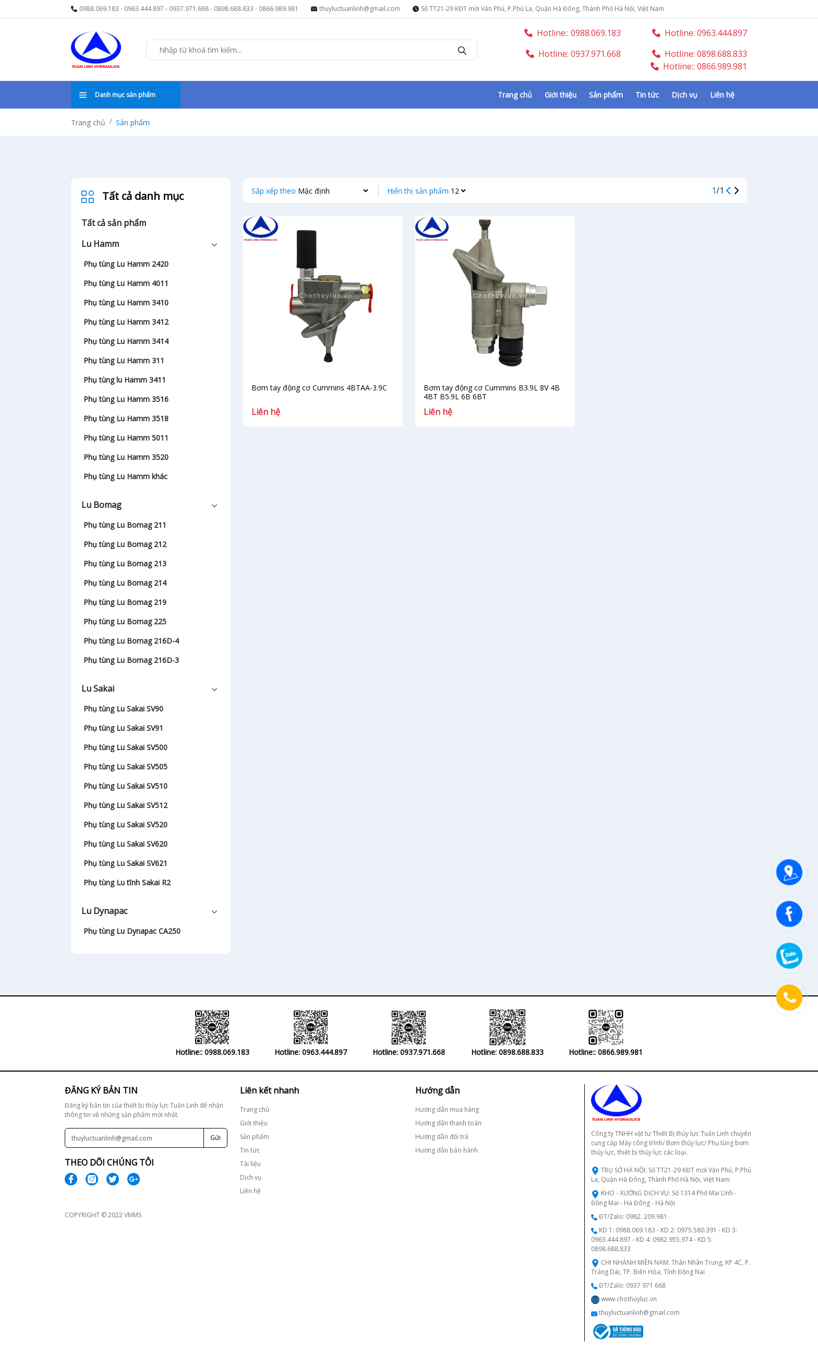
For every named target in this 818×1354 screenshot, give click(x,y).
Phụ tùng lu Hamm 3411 (124, 380)
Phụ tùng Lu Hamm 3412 (126, 322)
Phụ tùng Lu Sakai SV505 (125, 766)
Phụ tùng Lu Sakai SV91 (123, 728)
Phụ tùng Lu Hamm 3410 (126, 302)
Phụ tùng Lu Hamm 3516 (126, 399)
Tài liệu (250, 1163)
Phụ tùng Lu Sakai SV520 (125, 824)
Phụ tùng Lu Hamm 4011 (126, 283)
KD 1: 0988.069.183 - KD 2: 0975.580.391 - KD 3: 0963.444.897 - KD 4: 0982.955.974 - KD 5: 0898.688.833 (664, 1239)
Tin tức (647, 95)
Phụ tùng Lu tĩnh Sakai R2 (127, 882)
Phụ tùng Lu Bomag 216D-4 (131, 641)
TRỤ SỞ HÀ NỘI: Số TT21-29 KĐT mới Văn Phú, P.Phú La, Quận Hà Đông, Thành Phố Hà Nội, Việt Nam (671, 1175)
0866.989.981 (278, 8)
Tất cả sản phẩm (113, 223)
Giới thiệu (560, 95)
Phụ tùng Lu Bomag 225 (124, 621)
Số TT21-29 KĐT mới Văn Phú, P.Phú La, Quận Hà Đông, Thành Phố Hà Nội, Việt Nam (542, 8)
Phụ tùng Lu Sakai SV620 (125, 844)
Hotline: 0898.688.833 (699, 54)
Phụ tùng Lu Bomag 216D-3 (131, 660)
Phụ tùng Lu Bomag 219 (124, 602)
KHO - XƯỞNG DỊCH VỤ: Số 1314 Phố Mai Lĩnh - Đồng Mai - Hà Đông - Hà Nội (664, 1198)
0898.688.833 (234, 8)
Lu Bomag (101, 504)
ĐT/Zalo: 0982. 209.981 (633, 1216)
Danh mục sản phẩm (117, 94)
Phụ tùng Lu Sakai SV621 (125, 863)
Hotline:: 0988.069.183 (572, 33)
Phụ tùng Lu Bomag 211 (124, 525)
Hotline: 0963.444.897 (699, 33)
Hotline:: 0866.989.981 (699, 66)
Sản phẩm (606, 95)
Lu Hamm (100, 244)
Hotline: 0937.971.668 (573, 54)
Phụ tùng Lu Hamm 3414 (126, 341)
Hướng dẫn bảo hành (446, 1150)
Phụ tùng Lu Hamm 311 (123, 360)
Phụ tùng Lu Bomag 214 (124, 583)
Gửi (215, 1137)
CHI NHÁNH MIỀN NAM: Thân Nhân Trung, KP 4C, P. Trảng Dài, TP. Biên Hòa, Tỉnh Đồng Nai (670, 1267)
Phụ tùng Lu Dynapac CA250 (132, 931)
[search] (462, 49)
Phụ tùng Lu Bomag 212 (124, 544)
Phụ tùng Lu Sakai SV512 (125, 805)
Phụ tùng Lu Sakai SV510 (125, 786)
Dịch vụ (684, 95)
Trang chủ (515, 95)
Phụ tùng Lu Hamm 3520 (126, 457)
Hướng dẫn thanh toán (448, 1123)
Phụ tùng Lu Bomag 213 (124, 563)
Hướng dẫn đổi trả (441, 1136)
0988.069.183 (99, 8)
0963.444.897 (144, 8)
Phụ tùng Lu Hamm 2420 (126, 264)
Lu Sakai (97, 688)
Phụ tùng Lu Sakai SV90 (123, 709)
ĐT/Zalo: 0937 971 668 (632, 1285)
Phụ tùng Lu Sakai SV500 (125, 747)
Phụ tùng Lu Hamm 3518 (126, 418)
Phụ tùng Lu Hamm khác (125, 476)
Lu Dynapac (104, 911)
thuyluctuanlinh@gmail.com (359, 8)
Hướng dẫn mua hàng (447, 1109)
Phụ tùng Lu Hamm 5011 (126, 438)
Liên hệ (722, 95)
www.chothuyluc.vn (629, 1298)
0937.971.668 (189, 8)
